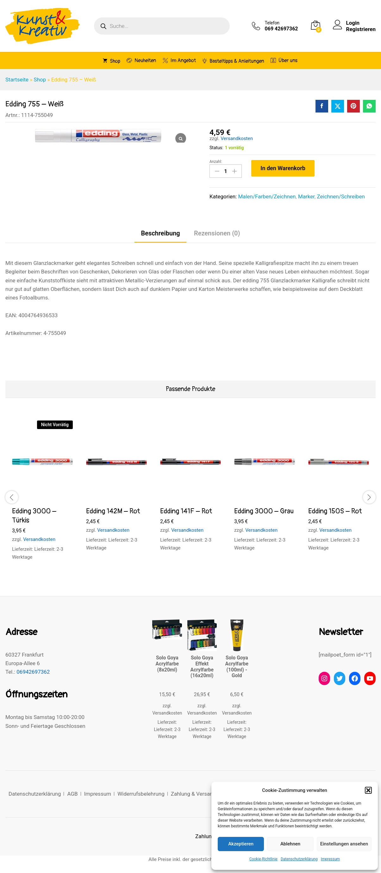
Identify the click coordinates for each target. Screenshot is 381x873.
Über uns (284, 60)
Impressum (330, 859)
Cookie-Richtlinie (263, 859)
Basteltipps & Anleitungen (233, 61)
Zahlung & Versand (193, 794)
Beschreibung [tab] (160, 233)
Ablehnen (290, 844)
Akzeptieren (240, 844)
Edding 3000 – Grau (264, 511)
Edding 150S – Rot (335, 511)
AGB (72, 794)
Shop (111, 61)
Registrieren (361, 29)
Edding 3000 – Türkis (34, 516)
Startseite (16, 79)
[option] (42, 496)
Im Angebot (179, 60)
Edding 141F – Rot (186, 511)
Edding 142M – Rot (113, 511)
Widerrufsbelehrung (141, 794)
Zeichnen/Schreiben (341, 196)
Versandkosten (237, 138)
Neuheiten (141, 60)
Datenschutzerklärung (299, 859)
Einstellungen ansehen (344, 844)
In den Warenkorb (282, 168)
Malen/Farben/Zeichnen (267, 196)
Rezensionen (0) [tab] (217, 233)
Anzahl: (215, 162)
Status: (216, 147)
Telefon (272, 22)
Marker (306, 196)
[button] (368, 790)
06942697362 (33, 672)
